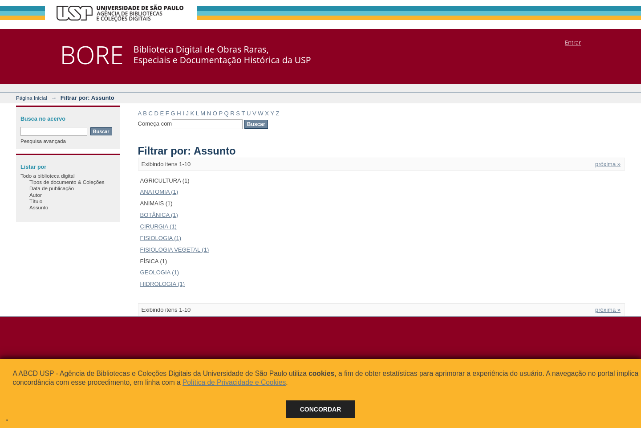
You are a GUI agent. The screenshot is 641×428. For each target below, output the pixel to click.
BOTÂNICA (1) (159, 215)
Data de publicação (51, 188)
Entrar (573, 42)
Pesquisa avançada (43, 141)
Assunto (38, 207)
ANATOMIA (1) (159, 191)
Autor (35, 195)
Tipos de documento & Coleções (66, 182)
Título (35, 201)
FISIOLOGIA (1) (160, 238)
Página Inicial (31, 98)
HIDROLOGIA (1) (162, 284)
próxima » (608, 164)
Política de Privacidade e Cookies (234, 382)
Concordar (320, 409)
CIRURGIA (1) (158, 226)
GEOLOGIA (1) (159, 272)
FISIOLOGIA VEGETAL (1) (174, 249)
